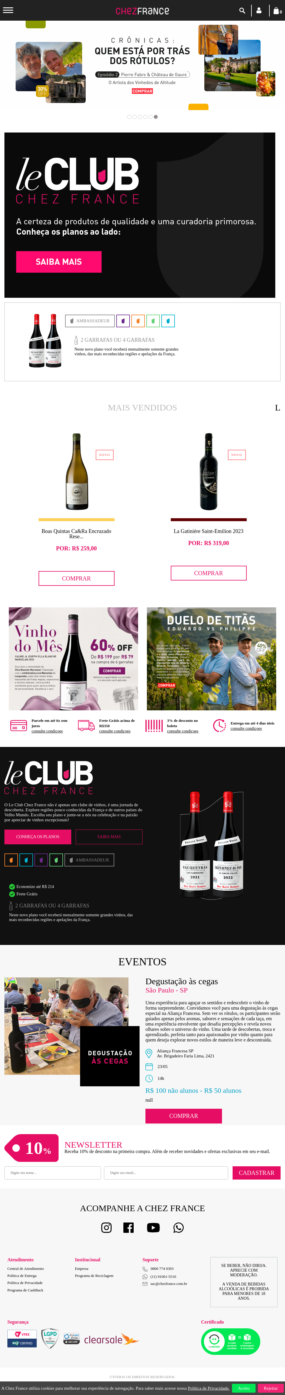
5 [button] (150, 117)
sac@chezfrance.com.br (164, 1283)
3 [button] (140, 117)
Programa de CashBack (25, 1290)
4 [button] (145, 117)
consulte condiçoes (47, 731)
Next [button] (256, 74)
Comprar (76, 578)
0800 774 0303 (162, 1268)
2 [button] (134, 117)
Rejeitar (271, 1388)
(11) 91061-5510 (159, 1276)
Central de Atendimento (25, 1268)
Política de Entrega (22, 1275)
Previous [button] (28, 74)
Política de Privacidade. (209, 1388)
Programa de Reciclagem (94, 1275)
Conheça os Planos (37, 837)
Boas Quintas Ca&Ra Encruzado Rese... (76, 533)
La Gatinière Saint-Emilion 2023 (208, 531)
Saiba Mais (109, 837)
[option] (142, 65)
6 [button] (156, 117)
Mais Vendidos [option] (142, 407)
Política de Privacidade (25, 1282)
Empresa (81, 1268)
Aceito (244, 1388)
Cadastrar (256, 1173)
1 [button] (129, 117)
